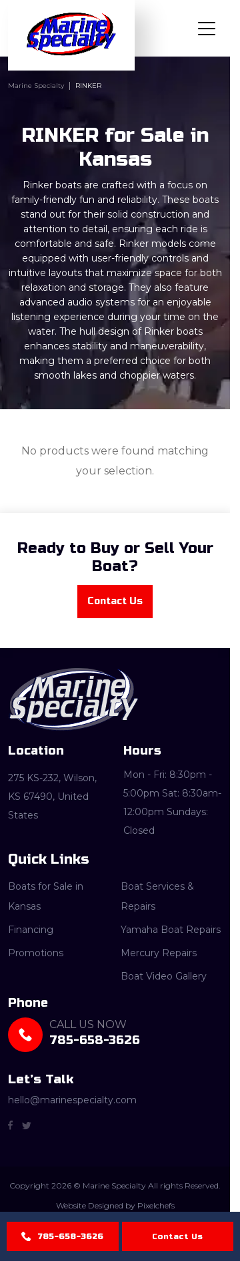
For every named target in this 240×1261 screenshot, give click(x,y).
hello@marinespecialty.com (72, 1101)
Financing (30, 930)
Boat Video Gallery (164, 976)
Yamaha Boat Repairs (171, 930)
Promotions (35, 953)
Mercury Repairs (159, 953)
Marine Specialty (36, 85)
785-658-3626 (70, 1236)
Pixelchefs (156, 1206)
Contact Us (177, 1236)
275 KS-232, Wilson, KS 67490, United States (52, 796)
